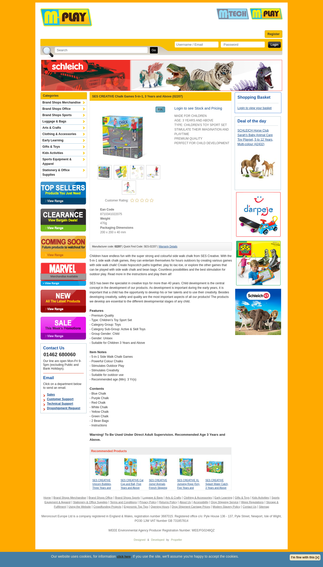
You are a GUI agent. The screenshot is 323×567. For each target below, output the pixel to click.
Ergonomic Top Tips (136, 506)
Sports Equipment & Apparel (56, 162)
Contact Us (249, 506)
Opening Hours (160, 506)
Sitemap (264, 506)
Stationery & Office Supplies (56, 172)
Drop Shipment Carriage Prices (191, 506)
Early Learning (52, 140)
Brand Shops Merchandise (61, 102)
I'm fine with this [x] (305, 557)
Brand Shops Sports (57, 115)
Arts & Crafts (51, 128)
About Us (185, 502)
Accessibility (200, 502)
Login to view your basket (254, 108)
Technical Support (60, 403)
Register (273, 34)
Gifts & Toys (51, 146)
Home (47, 497)
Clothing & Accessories (59, 134)
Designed (139, 539)
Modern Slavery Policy (226, 506)
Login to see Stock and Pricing (198, 108)
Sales (51, 394)
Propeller (176, 539)
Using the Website (79, 506)
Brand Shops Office (56, 109)
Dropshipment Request (63, 408)
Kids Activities (52, 153)
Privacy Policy (147, 502)
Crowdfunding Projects (107, 506)
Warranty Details (168, 246)
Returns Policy (168, 502)
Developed (158, 539)
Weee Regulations (252, 502)
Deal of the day (251, 121)
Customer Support (60, 399)
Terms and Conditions (123, 502)
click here (124, 556)
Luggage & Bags (54, 121)
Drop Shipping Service (224, 502)
